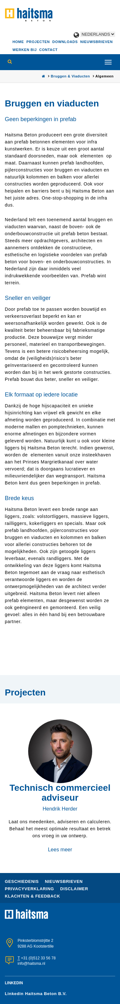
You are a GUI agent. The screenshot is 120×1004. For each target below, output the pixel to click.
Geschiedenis (22, 881)
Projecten (38, 42)
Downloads (65, 42)
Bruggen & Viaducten (71, 76)
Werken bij (24, 50)
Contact (48, 50)
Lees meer (60, 849)
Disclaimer (74, 888)
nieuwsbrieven (64, 881)
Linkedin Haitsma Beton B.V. (36, 993)
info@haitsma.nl (31, 963)
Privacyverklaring (30, 888)
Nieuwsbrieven (96, 42)
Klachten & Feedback (32, 896)
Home (18, 42)
